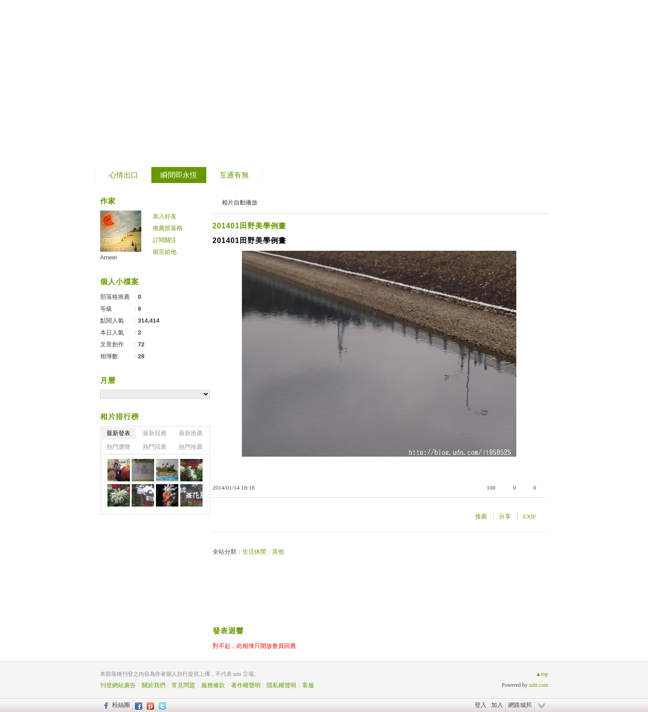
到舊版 (163, 84)
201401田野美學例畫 (249, 226)
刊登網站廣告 (118, 685)
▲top (542, 674)
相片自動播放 (239, 202)
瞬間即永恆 (179, 175)
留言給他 (165, 251)
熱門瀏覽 (118, 446)
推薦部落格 (167, 228)
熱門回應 (154, 446)
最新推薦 (191, 433)
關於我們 (154, 685)
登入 (481, 704)
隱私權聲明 (281, 685)
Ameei (108, 257)
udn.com (538, 685)
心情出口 (123, 175)
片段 (124, 80)
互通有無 (234, 175)
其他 (278, 551)
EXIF (529, 516)
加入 (497, 704)
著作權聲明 (246, 685)
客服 (308, 685)
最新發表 (118, 433)
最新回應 (154, 433)
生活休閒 (254, 551)
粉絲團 (121, 704)
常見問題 (183, 685)
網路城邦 (520, 704)
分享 (505, 516)
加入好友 (165, 216)
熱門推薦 (191, 446)
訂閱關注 (165, 240)
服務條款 (213, 685)
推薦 (481, 516)
